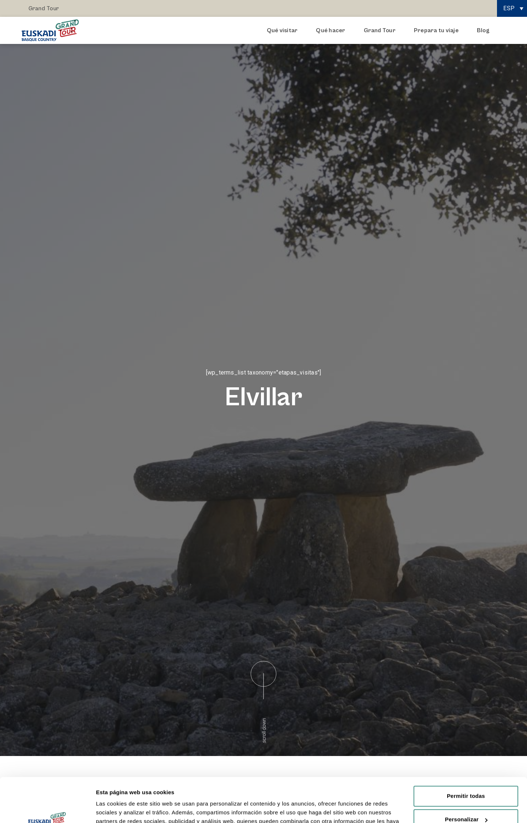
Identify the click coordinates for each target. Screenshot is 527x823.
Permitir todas (466, 754)
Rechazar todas (466, 801)
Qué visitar (284, 30)
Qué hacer (332, 30)
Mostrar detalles (117, 808)
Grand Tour (44, 8)
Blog (483, 30)
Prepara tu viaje (438, 30)
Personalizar (466, 778)
